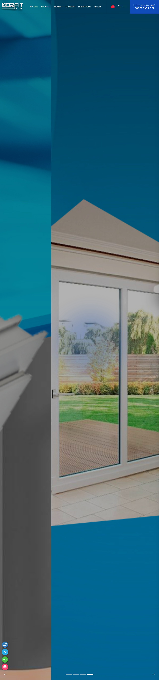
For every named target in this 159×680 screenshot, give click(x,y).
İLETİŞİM (97, 6)
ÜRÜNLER (57, 6)
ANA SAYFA (34, 6)
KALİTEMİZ (69, 6)
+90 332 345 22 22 (143, 8)
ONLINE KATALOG (84, 6)
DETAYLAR (35, 353)
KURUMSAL (45, 6)
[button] (69, 674)
